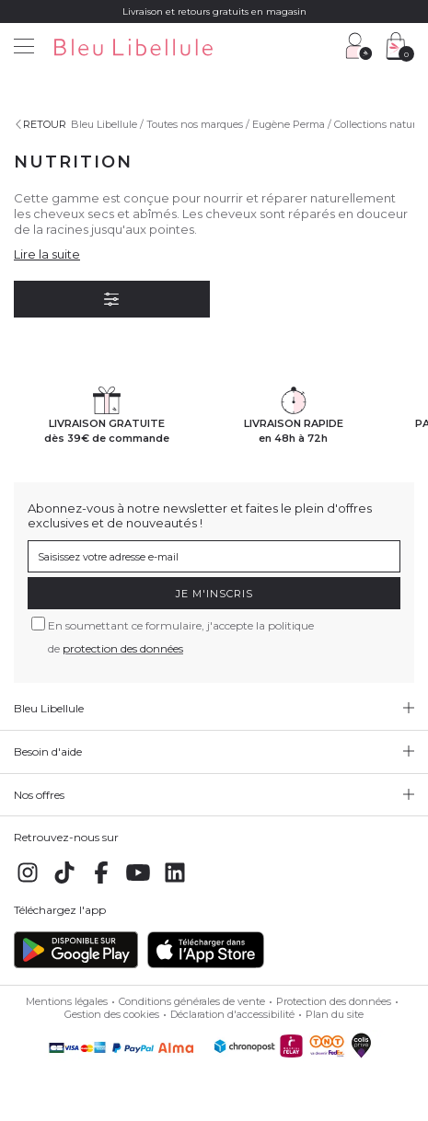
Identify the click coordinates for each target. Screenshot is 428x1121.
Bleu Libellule (104, 124)
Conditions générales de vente (192, 1001)
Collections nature (378, 124)
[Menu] (24, 48)
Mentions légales (67, 1001)
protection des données (123, 648)
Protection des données (333, 1001)
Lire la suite (47, 254)
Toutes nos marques (194, 124)
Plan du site (335, 1014)
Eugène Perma (288, 124)
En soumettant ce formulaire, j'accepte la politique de (181, 636)
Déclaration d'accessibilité (232, 1014)
